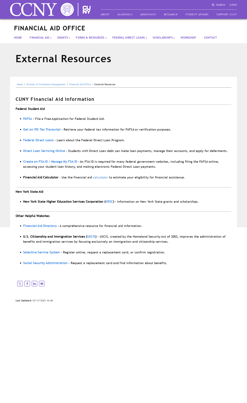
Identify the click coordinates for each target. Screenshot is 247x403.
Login (233, 4)
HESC (109, 202)
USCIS (91, 236)
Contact (210, 37)
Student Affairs (197, 14)
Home (18, 37)
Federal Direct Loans (128, 37)
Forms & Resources (90, 37)
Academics (125, 14)
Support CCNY (226, 14)
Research (171, 14)
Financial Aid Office (80, 84)
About (105, 14)
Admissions (148, 14)
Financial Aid (39, 37)
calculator (100, 177)
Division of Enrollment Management (46, 84)
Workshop (188, 37)
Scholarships (163, 37)
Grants (62, 37)
